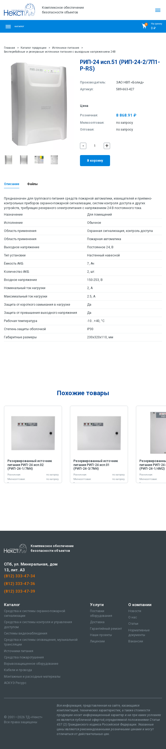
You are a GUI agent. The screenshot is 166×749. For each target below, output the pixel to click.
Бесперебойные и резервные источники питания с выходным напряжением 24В (60, 51)
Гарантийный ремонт (106, 629)
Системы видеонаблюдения (25, 633)
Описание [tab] (11, 184)
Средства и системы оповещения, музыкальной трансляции (41, 642)
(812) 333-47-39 (19, 591)
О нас (132, 617)
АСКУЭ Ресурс (15, 683)
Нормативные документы (139, 632)
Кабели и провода (18, 670)
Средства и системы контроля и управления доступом (38, 624)
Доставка (97, 622)
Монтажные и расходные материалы (32, 676)
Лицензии (97, 641)
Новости (134, 611)
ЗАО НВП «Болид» (130, 82)
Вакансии (135, 641)
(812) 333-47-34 (19, 576)
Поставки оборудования (101, 613)
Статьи (133, 624)
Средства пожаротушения (24, 657)
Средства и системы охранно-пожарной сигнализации (34, 613)
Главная (9, 47)
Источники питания (65, 47)
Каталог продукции (33, 47)
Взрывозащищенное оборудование (31, 664)
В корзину (95, 160)
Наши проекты (101, 635)
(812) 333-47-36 (19, 583)
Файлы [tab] (32, 184)
